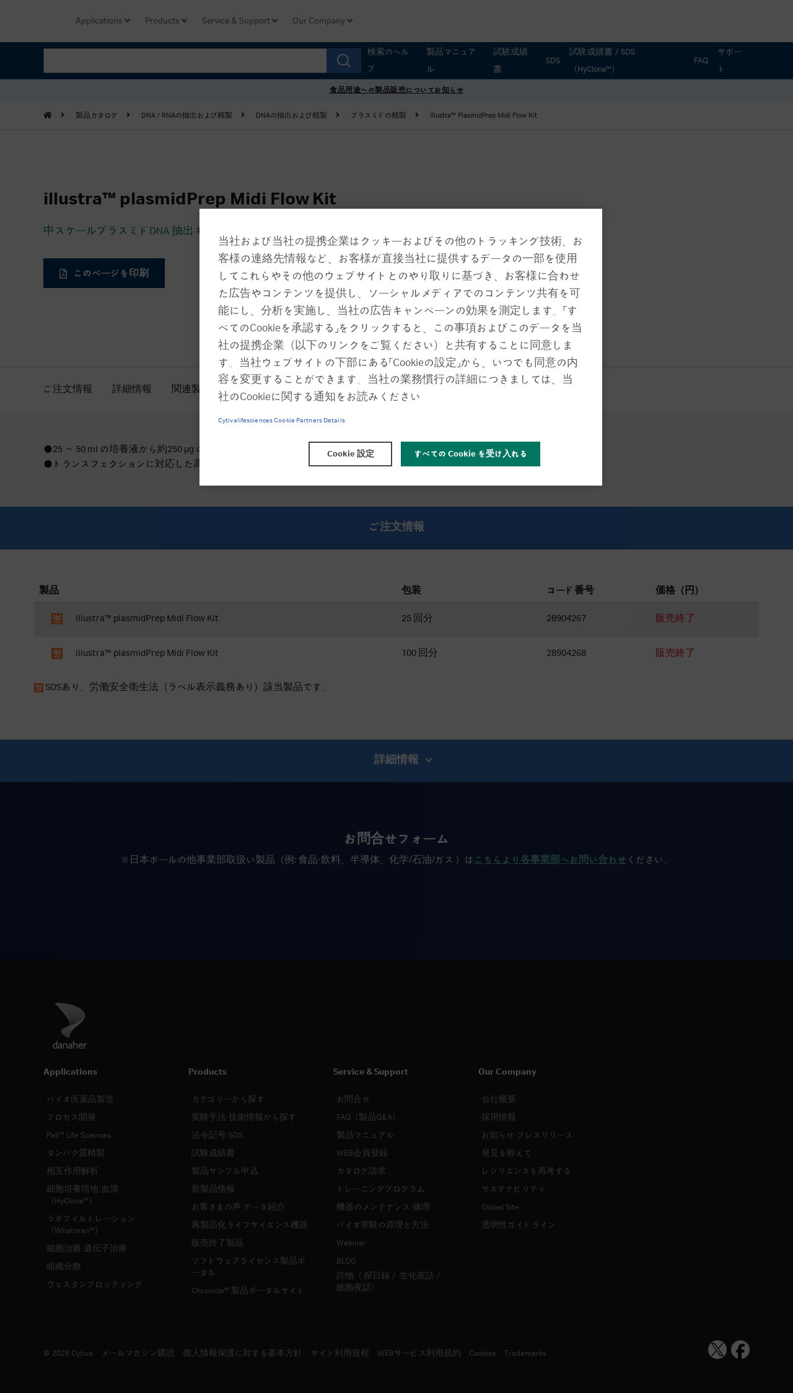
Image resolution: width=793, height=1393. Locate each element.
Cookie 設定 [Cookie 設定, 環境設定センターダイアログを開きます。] (350, 454)
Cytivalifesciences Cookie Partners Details (281, 420)
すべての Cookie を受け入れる (470, 454)
